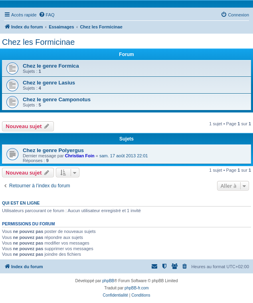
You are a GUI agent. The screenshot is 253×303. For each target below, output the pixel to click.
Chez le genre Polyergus (53, 150)
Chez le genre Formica (51, 66)
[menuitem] (47, 15)
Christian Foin (80, 155)
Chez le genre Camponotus (57, 99)
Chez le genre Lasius (49, 83)
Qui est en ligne (21, 203)
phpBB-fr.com (137, 288)
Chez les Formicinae (38, 42)
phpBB (108, 281)
